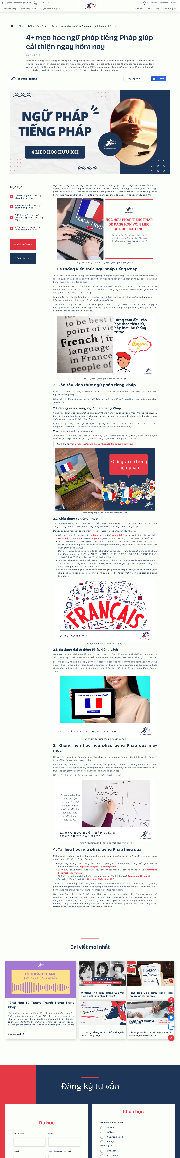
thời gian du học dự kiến (60, 1151)
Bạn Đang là (106, 1146)
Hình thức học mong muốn (112, 1122)
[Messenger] (171, 1018)
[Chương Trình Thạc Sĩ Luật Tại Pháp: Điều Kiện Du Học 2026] (150, 1020)
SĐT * (50, 1134)
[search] (171, 1009)
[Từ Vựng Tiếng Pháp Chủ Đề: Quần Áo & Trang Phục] (102, 1020)
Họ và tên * (19, 1134)
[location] (171, 1000)
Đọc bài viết (16, 1033)
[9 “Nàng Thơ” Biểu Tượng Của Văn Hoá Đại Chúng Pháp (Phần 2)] (102, 980)
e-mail (16, 1151)
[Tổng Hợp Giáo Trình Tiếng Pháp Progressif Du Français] (150, 980)
